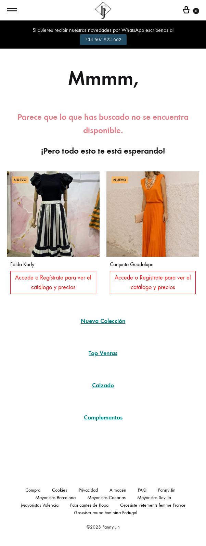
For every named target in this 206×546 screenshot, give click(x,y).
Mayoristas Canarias (106, 497)
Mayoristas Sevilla (154, 497)
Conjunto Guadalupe (132, 264)
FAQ (142, 490)
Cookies (59, 490)
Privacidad (88, 490)
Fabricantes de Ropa (89, 505)
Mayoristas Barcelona (55, 497)
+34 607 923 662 (103, 39)
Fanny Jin (167, 490)
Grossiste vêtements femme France (152, 505)
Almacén (118, 490)
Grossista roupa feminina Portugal (105, 513)
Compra (32, 490)
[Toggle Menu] (12, 10)
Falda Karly (22, 264)
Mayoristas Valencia (40, 505)
